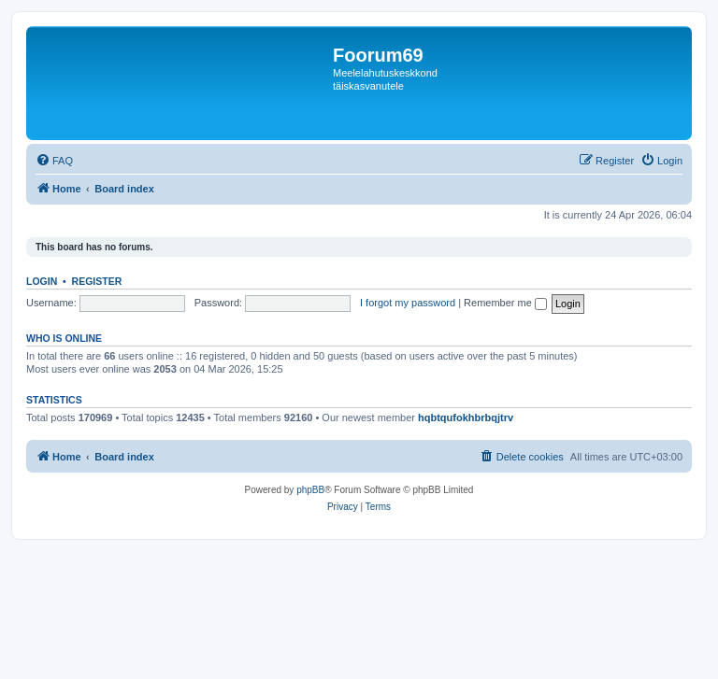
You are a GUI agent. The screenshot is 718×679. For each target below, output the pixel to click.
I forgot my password (407, 302)
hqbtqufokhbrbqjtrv (465, 417)
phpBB (310, 490)
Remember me (505, 302)
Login (41, 281)
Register (97, 281)
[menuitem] (54, 160)
